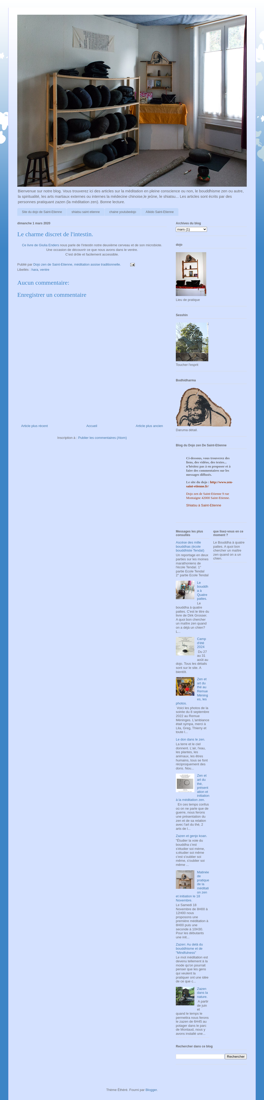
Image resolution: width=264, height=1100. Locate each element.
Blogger (151, 1090)
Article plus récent (34, 426)
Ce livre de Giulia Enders (40, 245)
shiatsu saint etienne (85, 212)
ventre (44, 270)
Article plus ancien (149, 426)
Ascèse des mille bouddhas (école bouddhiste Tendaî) (190, 546)
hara (34, 270)
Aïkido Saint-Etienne (160, 212)
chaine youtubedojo (122, 212)
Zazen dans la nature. (202, 993)
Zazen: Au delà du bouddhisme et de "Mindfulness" (189, 948)
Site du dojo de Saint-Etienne (42, 212)
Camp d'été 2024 (201, 643)
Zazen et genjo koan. (191, 836)
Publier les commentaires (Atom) (102, 438)
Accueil (91, 426)
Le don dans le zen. (190, 739)
